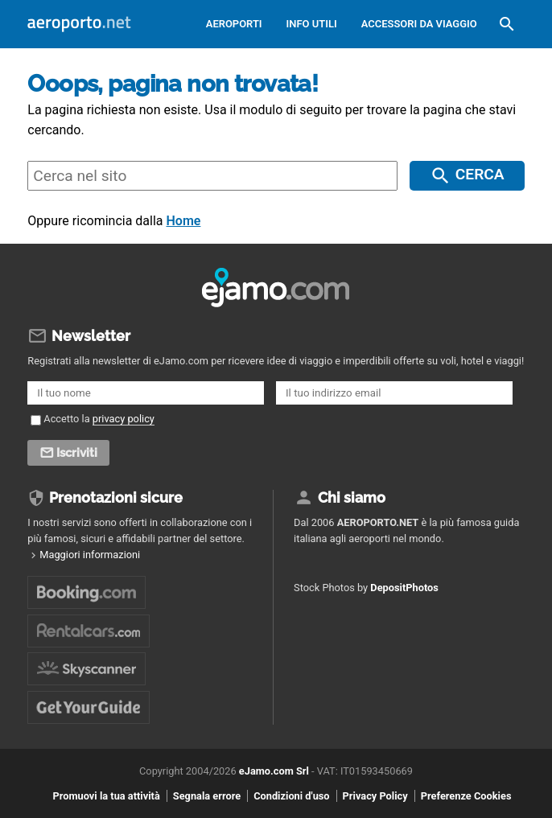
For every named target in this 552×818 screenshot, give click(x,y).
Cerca (480, 174)
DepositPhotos (404, 588)
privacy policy (123, 419)
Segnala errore (207, 796)
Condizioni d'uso (291, 796)
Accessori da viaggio (419, 24)
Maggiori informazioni (89, 555)
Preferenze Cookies (466, 796)
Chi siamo (351, 497)
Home (184, 220)
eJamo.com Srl (274, 771)
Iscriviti (76, 453)
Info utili (311, 24)
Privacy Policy (375, 796)
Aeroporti (234, 24)
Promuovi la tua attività (106, 796)
